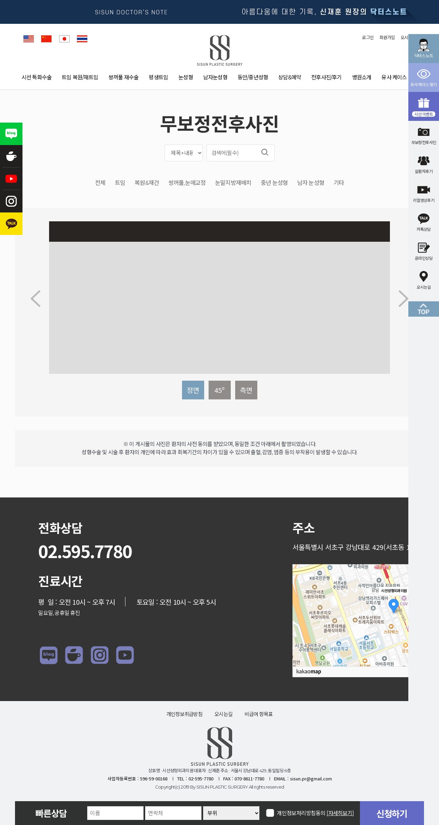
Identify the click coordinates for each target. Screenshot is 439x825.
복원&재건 (147, 183)
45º (219, 390)
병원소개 (362, 77)
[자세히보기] (340, 813)
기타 (339, 183)
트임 (120, 183)
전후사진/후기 (326, 77)
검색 (264, 152)
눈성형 (185, 77)
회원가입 (387, 37)
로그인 (368, 37)
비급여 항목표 (258, 714)
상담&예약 (289, 77)
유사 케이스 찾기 (399, 77)
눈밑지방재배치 (233, 183)
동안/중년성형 (253, 77)
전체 (100, 183)
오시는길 (223, 714)
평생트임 (158, 77)
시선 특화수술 (36, 77)
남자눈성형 (215, 77)
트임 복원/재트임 (80, 77)
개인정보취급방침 (184, 714)
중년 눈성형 (274, 183)
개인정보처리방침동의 (315, 813)
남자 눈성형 (310, 183)
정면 (193, 390)
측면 (246, 390)
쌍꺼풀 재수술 (123, 77)
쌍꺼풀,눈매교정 (187, 183)
